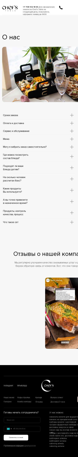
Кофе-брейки (24, 397)
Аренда (38, 397)
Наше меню (9, 397)
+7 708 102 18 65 (30, 7)
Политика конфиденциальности (20, 445)
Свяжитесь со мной (16, 437)
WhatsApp (22, 385)
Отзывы (39, 402)
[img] (10, 8)
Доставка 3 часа (58, 402)
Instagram (8, 385)
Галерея (7, 402)
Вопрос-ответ (57, 397)
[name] (22, 420)
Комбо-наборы (24, 402)
